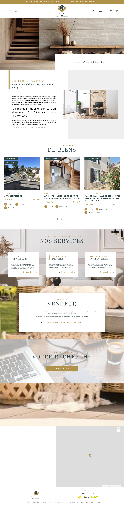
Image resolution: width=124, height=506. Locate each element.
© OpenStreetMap (116, 485)
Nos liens (85, 502)
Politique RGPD (92, 502)
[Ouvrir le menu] (97, 11)
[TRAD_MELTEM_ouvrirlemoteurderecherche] (11, 10)
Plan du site (66, 502)
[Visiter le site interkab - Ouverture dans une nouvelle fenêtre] (91, 496)
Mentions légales (74, 502)
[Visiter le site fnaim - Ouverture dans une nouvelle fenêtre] (79, 496)
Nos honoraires (59, 502)
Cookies (99, 502)
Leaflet (104, 485)
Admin (81, 502)
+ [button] (118, 428)
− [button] (118, 430)
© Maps (109, 485)
